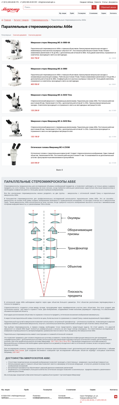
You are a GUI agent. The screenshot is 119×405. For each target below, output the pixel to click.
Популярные (6, 35)
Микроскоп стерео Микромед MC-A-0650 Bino (51, 121)
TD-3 (61, 341)
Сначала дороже (34, 35)
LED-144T (15, 352)
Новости (97, 2)
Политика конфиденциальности (41, 397)
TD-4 (65, 341)
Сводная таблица (86, 2)
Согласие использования (64, 397)
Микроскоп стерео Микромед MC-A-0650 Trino (51, 95)
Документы (113, 2)
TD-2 (56, 341)
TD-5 (69, 341)
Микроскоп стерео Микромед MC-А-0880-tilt (50, 42)
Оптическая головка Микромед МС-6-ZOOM (50, 147)
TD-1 (52, 341)
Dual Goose (19, 350)
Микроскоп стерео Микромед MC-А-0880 (49, 69)
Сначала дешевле (19, 35)
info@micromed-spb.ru (46, 2)
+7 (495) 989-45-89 (27, 2)
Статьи (104, 2)
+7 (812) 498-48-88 (8, 2)
